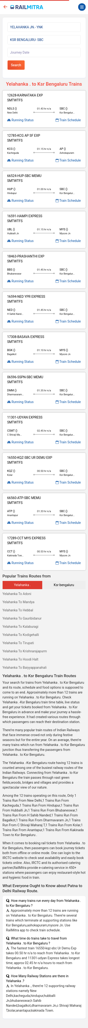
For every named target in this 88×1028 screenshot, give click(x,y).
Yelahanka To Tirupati (18, 643)
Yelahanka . (22, 585)
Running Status (20, 120)
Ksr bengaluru (64, 585)
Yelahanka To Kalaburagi (20, 626)
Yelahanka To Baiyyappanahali (25, 667)
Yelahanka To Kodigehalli (21, 635)
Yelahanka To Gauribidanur (22, 618)
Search (16, 65)
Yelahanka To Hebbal (18, 610)
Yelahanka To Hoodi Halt (20, 659)
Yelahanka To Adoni (17, 594)
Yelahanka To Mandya (18, 602)
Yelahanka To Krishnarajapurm (25, 651)
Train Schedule (68, 120)
